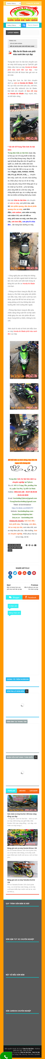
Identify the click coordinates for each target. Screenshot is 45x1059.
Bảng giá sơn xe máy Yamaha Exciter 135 (21, 881)
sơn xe (17, 83)
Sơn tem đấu (30, 521)
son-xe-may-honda (16, 43)
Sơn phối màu (14, 524)
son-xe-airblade (14, 545)
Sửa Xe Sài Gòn (25, 1052)
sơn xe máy (14, 203)
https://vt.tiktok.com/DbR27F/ (22, 508)
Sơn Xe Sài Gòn (28, 1049)
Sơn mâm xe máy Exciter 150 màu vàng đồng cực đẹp (22, 815)
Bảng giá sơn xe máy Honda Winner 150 (22, 848)
